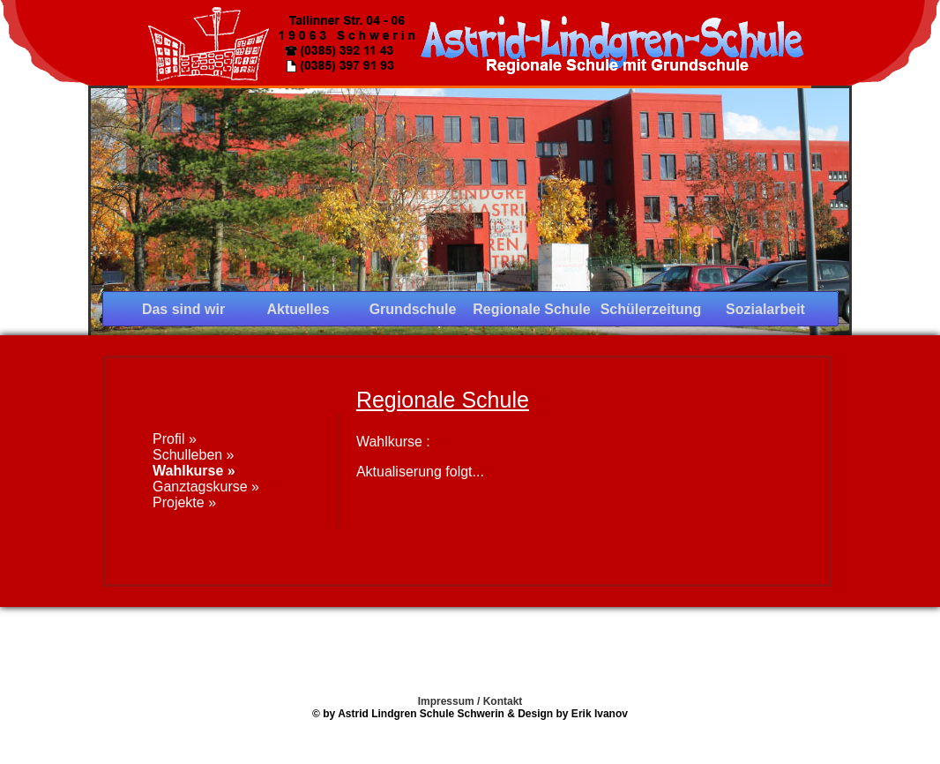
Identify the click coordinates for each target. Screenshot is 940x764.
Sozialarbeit (765, 309)
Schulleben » (194, 454)
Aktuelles (297, 309)
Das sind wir (183, 309)
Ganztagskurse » (206, 486)
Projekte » (184, 502)
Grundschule (413, 309)
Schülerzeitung (651, 309)
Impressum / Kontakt (470, 701)
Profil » (175, 438)
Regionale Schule (531, 309)
